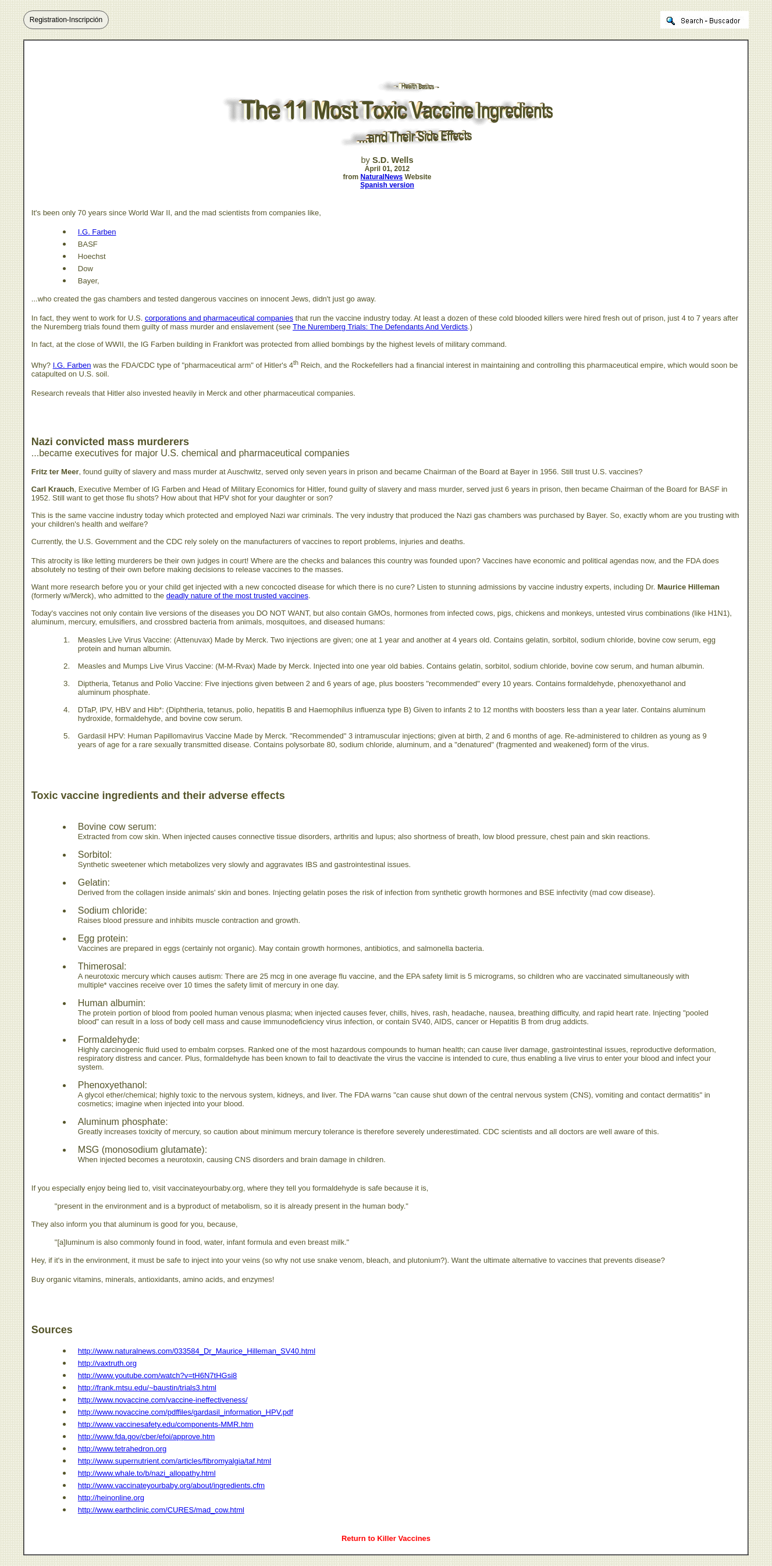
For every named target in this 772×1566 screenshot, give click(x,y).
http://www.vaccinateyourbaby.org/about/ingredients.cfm (171, 1485)
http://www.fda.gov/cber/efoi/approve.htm (146, 1436)
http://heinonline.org (111, 1497)
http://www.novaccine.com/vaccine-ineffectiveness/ (163, 1399)
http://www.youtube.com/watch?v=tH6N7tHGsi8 (157, 1375)
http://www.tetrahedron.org (122, 1448)
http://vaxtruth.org (107, 1363)
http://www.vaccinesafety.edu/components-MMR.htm (166, 1424)
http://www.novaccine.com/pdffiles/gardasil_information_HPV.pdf (185, 1412)
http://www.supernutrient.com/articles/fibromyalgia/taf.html (174, 1461)
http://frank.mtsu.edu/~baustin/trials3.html (147, 1387)
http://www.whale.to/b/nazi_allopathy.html (147, 1473)
